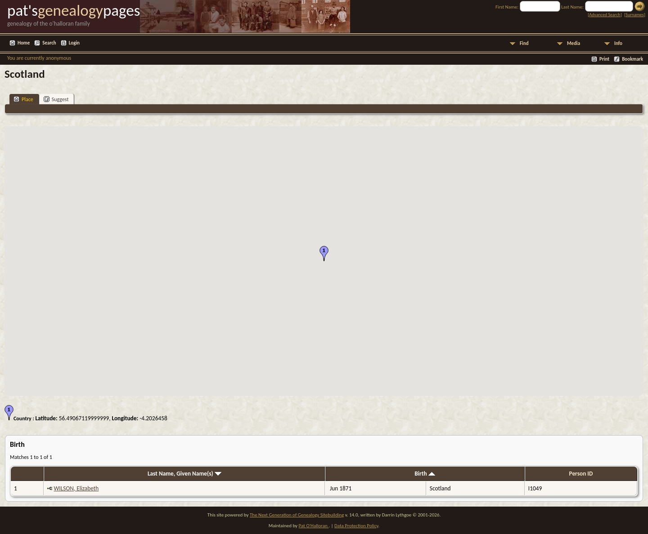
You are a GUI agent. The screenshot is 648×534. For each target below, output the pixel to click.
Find (524, 43)
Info (618, 43)
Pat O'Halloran (314, 526)
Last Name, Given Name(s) (184, 473)
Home (24, 43)
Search (49, 43)
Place (23, 99)
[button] (324, 253)
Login (74, 43)
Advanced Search (604, 15)
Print (604, 59)
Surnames (635, 15)
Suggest (56, 99)
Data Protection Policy (356, 526)
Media (573, 43)
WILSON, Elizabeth (76, 488)
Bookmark (632, 59)
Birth (424, 473)
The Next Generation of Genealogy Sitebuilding (297, 515)
